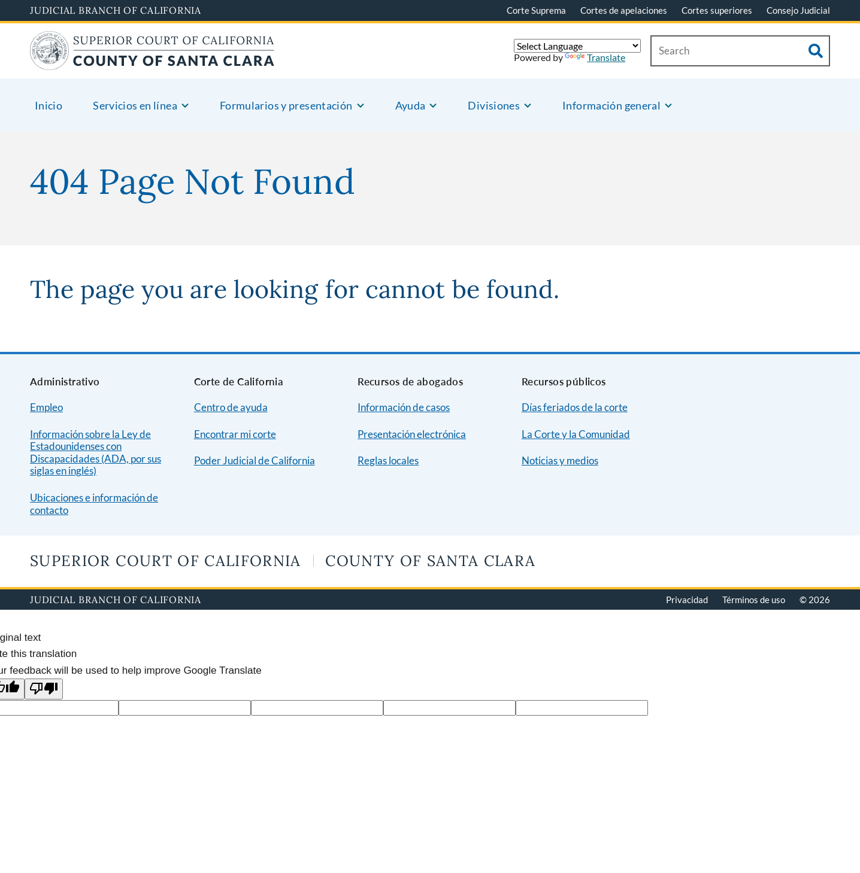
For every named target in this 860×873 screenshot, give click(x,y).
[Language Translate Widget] (577, 46)
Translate (595, 57)
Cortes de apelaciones (623, 10)
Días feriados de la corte (575, 407)
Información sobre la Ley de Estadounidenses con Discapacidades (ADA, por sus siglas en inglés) (95, 452)
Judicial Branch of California (115, 10)
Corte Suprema (536, 10)
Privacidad (687, 599)
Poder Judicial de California (254, 460)
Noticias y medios (560, 460)
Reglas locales (388, 460)
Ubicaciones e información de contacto (94, 503)
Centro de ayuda (231, 407)
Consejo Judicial (798, 10)
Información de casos (404, 407)
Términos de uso (753, 599)
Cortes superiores (717, 10)
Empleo (46, 407)
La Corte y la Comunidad (576, 434)
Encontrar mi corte (235, 434)
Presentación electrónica (412, 434)
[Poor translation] (44, 689)
